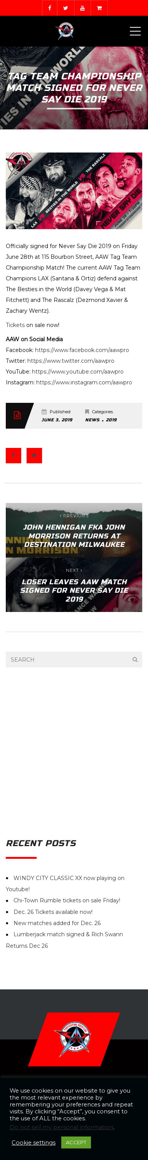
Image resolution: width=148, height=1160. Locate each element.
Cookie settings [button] (34, 1142)
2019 (111, 419)
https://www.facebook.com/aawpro (82, 350)
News (92, 419)
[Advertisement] (74, 753)
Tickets (15, 325)
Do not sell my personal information (61, 1127)
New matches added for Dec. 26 (57, 923)
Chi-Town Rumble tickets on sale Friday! (66, 900)
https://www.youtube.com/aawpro (78, 371)
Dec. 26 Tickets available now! (52, 912)
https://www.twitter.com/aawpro (70, 360)
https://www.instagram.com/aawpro (84, 382)
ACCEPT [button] (76, 1142)
